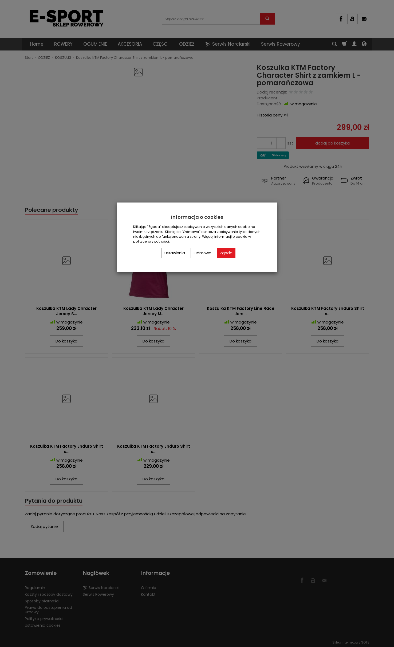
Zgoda (226, 253)
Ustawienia (174, 253)
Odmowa (202, 253)
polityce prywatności (151, 241)
